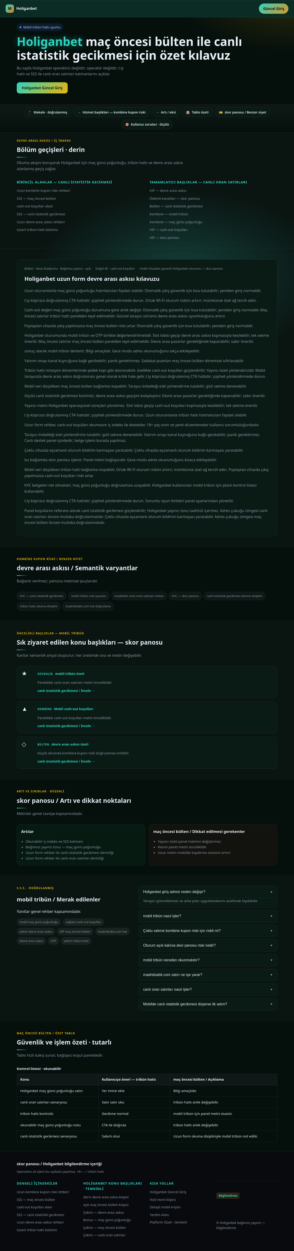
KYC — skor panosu (185, 596)
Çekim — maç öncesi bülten (104, 1227)
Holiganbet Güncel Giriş (42, 88)
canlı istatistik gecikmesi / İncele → (66, 690)
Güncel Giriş (273, 8)
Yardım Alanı (159, 1215)
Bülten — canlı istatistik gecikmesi (176, 206)
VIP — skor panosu (164, 237)
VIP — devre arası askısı (168, 190)
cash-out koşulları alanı (35, 206)
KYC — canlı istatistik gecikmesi (41, 596)
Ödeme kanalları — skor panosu (175, 198)
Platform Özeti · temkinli (168, 1222)
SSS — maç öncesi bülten (36, 198)
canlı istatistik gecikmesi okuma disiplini (234, 596)
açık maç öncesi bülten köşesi (105, 1205)
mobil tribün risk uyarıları (89, 596)
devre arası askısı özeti (70, 744)
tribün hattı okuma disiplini (38, 606)
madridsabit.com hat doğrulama (88, 606)
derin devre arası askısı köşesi (106, 1197)
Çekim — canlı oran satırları (104, 1235)
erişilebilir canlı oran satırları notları (139, 596)
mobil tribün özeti (69, 673)
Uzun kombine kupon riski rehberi (43, 190)
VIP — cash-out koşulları (168, 229)
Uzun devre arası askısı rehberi (41, 222)
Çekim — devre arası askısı (103, 1212)
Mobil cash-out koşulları (73, 709)
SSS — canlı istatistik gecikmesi (41, 214)
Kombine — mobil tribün (169, 214)
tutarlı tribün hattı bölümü (37, 229)
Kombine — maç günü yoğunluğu (176, 222)
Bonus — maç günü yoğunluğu (107, 1220)
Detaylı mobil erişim (165, 1207)
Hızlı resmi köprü (163, 1199)
